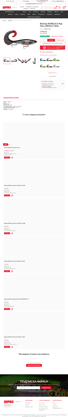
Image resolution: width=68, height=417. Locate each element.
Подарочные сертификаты (34, 16)
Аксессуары (57, 14)
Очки (29, 11)
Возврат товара (29, 406)
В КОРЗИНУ (51, 40)
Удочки (34, 14)
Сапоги (16, 14)
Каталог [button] (22, 6)
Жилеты (56, 11)
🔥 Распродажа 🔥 (9, 11)
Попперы (43, 11)
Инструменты (41, 14)
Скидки (55, 404)
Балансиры (36, 11)
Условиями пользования (45, 390)
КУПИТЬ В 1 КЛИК (60, 40)
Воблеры (18, 11)
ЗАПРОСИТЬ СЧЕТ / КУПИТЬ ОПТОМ (52, 43)
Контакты (32, 8)
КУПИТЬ (7, 157)
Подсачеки (49, 14)
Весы (62, 11)
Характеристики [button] (52, 76)
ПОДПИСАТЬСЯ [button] (46, 387)
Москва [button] (50, 81)
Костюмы (23, 14)
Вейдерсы (49, 11)
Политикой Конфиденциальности (34, 390)
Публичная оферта (44, 406)
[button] (42, 1)
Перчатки (10, 14)
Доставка (28, 402)
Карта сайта (42, 404)
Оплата (27, 404)
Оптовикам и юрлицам (32, 6)
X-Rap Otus (10, 109)
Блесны (24, 11)
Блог (55, 402)
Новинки (25, 8)
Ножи (28, 14)
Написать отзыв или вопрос (34, 364)
